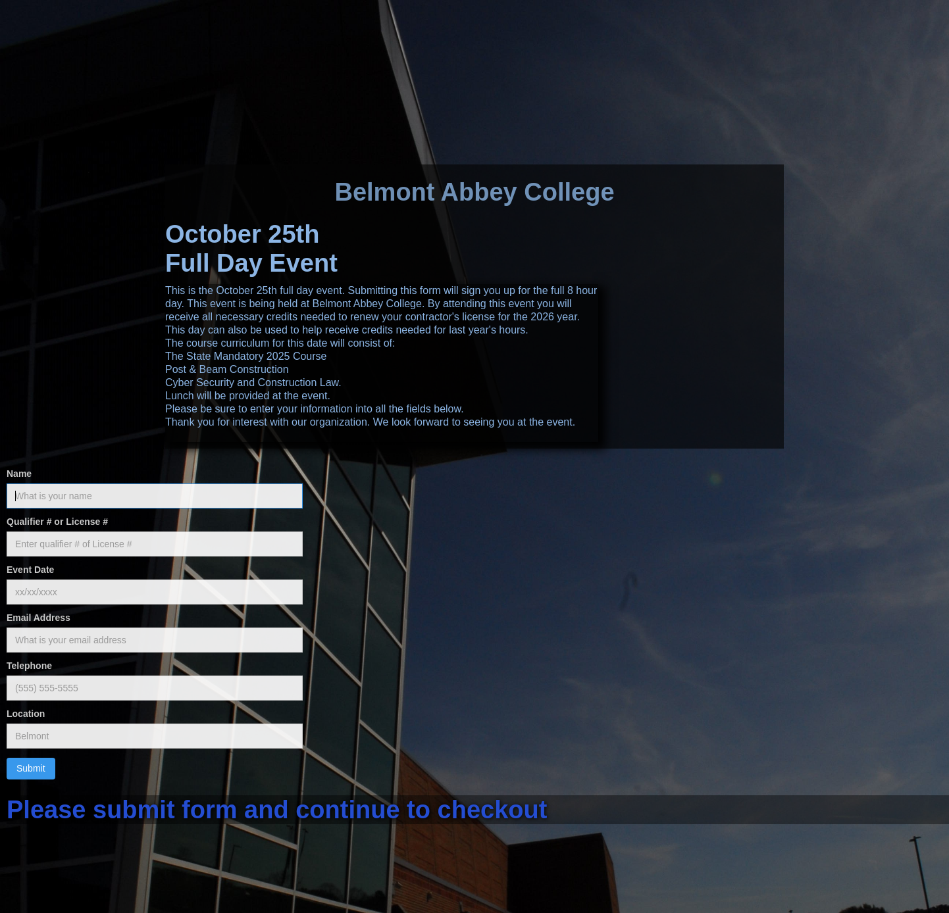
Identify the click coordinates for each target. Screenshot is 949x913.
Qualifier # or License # (57, 521)
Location (26, 713)
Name (19, 473)
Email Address (38, 617)
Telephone (29, 665)
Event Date (30, 569)
